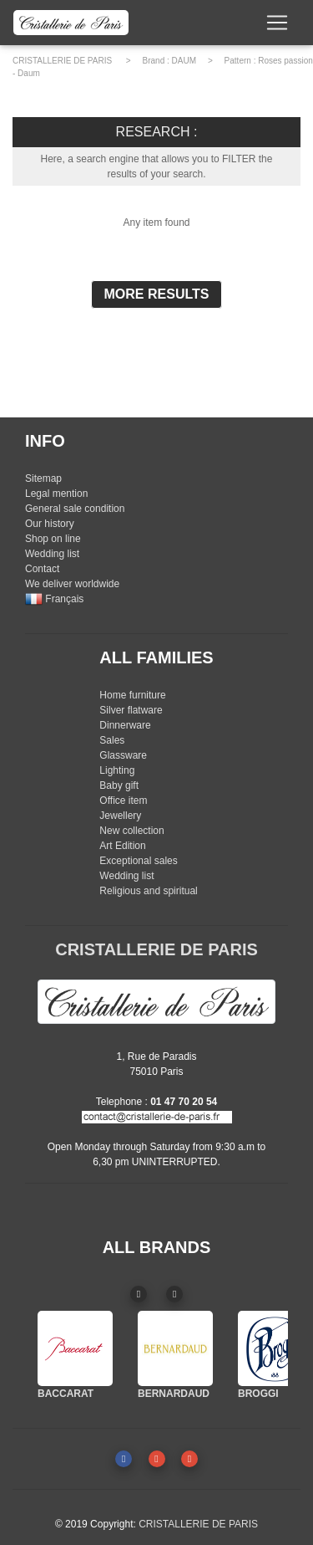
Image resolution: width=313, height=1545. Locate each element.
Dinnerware (124, 725)
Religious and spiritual (148, 891)
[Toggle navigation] (277, 22)
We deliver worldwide (72, 584)
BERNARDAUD (174, 1393)
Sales (111, 740)
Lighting (116, 770)
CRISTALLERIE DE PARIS (62, 60)
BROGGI (258, 1393)
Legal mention (56, 493)
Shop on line (53, 539)
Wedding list (52, 554)
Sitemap (43, 478)
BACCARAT (65, 1393)
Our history (49, 523)
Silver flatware (130, 710)
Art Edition (122, 846)
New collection (131, 830)
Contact (42, 569)
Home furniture (132, 695)
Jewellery (120, 815)
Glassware (123, 755)
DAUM (184, 60)
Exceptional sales (138, 861)
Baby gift (119, 785)
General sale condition (74, 508)
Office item (123, 800)
